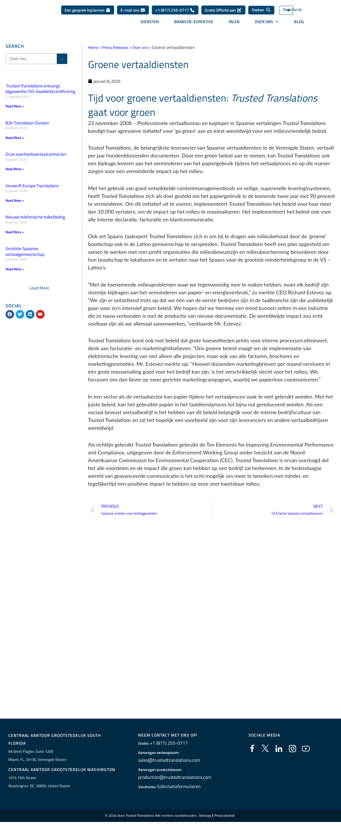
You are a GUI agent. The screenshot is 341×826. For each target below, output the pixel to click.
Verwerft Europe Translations (32, 186)
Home (93, 47)
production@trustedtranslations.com (168, 778)
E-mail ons (133, 10)
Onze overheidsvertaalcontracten (36, 154)
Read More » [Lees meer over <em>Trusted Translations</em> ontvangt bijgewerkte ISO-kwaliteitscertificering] (15, 106)
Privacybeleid (224, 817)
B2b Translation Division (27, 123)
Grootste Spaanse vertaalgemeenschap (25, 252)
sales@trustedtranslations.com (164, 761)
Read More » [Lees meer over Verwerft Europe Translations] (15, 200)
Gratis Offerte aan (223, 10)
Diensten (150, 22)
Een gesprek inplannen (88, 10)
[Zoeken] (261, 10)
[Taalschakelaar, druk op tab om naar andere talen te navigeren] (294, 10)
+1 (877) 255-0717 (175, 10)
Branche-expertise (193, 22)
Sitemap (205, 817)
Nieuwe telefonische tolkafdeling (35, 217)
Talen (234, 22)
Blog (299, 22)
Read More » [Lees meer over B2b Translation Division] (15, 137)
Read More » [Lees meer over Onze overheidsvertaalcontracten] (15, 169)
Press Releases (117, 47)
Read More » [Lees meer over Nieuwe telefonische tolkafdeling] (15, 232)
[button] (39, 288)
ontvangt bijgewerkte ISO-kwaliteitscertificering (40, 88)
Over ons (267, 22)
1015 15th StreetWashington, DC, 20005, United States (39, 783)
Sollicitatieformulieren (175, 787)
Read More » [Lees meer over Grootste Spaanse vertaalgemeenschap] (15, 269)
